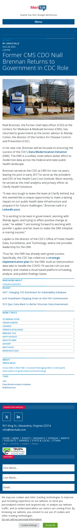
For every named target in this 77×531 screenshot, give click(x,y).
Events (26, 438)
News (15, 438)
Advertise (14, 444)
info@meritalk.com (14, 430)
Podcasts (10, 440)
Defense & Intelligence (12, 330)
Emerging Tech (9, 333)
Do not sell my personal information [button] (22, 519)
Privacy (35, 444)
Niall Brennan (9, 387)
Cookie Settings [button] (29, 525)
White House (8, 347)
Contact (25, 444)
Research (39, 438)
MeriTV (65, 438)
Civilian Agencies (11, 284)
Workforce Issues (10, 351)
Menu (38, 22)
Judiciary (6, 344)
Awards (24, 440)
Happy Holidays (9, 337)
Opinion (53, 438)
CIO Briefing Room (10, 319)
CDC (4, 381)
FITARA (56, 440)
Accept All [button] (50, 525)
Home (6, 438)
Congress (7, 326)
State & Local (41, 440)
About (5, 444)
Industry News (9, 340)
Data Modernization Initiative (16, 384)
